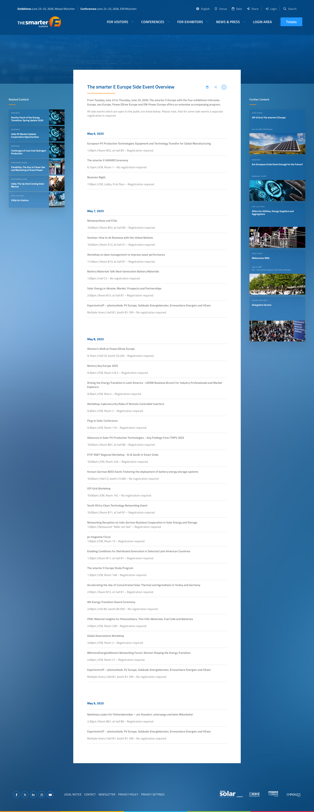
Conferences (152, 21)
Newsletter (107, 794)
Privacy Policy (128, 794)
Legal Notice (73, 794)
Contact (90, 794)
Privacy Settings (152, 794)
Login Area (262, 21)
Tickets (291, 21)
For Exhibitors (190, 21)
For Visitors (117, 21)
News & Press (228, 21)
